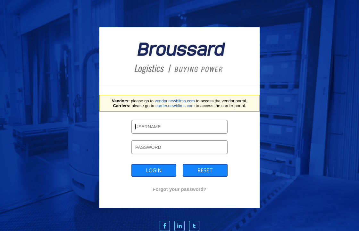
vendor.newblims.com (175, 100)
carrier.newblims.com (175, 105)
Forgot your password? (179, 189)
